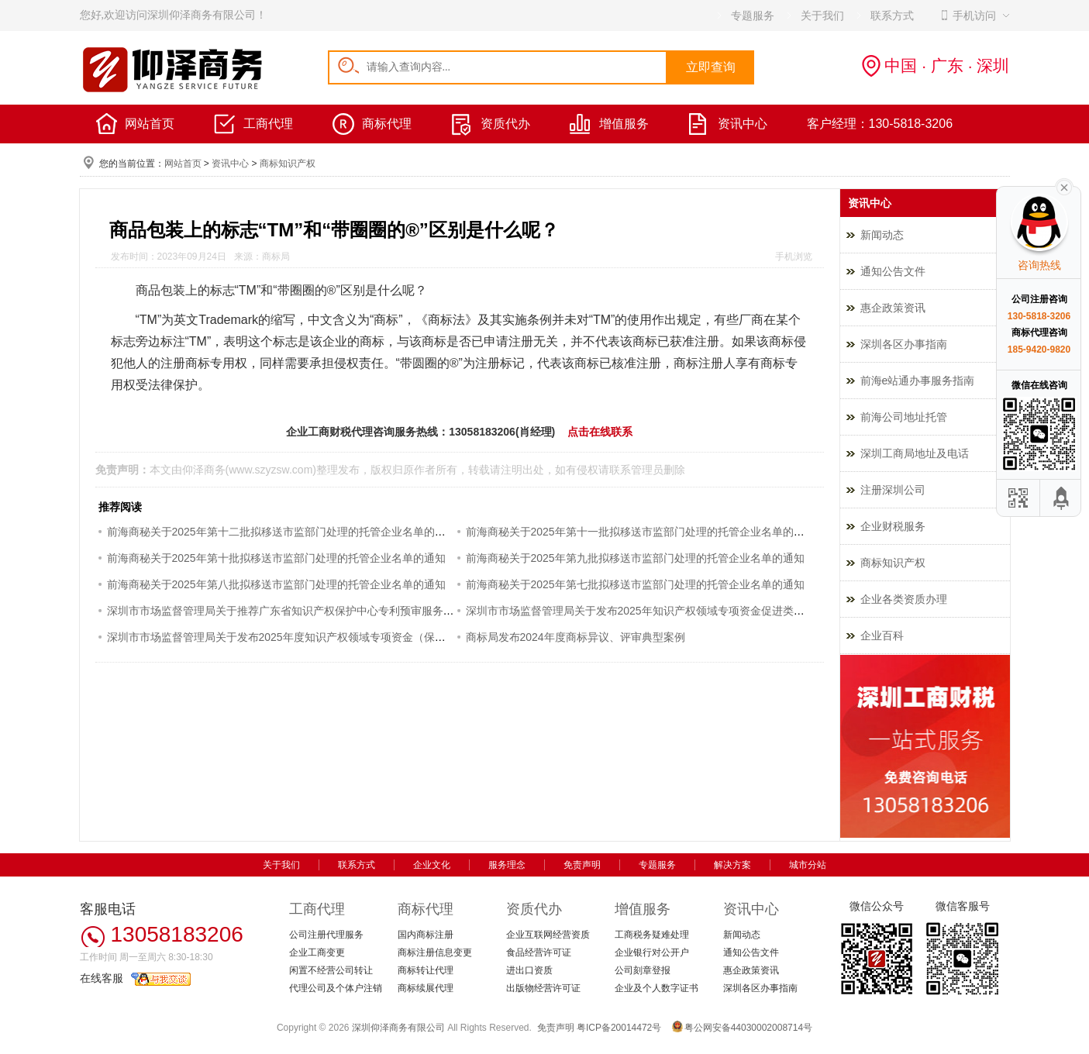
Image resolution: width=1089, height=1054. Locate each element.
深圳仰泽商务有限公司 (398, 1027)
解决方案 (732, 864)
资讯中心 (742, 123)
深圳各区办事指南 (903, 344)
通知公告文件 (892, 271)
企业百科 (882, 635)
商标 (386, 319)
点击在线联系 (599, 431)
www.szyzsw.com (270, 469)
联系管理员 (636, 469)
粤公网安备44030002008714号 (748, 1027)
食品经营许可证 (538, 952)
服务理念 (507, 864)
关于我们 (281, 864)
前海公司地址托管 (903, 417)
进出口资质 (529, 970)
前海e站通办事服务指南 (917, 380)
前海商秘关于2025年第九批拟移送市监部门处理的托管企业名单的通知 (635, 558)
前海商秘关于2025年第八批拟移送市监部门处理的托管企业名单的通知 (276, 584)
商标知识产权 (287, 163)
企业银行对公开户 (652, 952)
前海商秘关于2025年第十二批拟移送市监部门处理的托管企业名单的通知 (282, 531)
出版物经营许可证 (543, 988)
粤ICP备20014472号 (619, 1027)
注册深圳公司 (892, 490)
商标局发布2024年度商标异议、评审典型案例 (575, 637)
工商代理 (268, 123)
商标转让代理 (425, 970)
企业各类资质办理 (903, 599)
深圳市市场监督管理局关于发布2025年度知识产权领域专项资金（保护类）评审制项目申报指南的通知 (352, 637)
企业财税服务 (892, 526)
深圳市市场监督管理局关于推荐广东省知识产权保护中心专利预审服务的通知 (291, 610)
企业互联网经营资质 (548, 934)
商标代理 (387, 123)
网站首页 (149, 123)
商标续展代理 (425, 988)
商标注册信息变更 (435, 952)
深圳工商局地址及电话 (914, 453)
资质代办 (505, 123)
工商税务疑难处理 (652, 934)
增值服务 (624, 123)
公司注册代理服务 (326, 934)
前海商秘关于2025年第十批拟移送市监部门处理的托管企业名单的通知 (276, 558)
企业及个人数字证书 (656, 988)
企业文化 (431, 864)
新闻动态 (882, 235)
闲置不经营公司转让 (331, 970)
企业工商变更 (317, 952)
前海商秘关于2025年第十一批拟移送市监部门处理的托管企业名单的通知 (640, 531)
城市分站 (807, 864)
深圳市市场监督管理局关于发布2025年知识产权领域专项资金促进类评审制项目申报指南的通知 (695, 610)
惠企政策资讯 (892, 307)
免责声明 (582, 864)
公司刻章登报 (642, 970)
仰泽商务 (204, 469)
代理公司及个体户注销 (335, 988)
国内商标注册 (425, 934)
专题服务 (657, 864)
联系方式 (356, 864)
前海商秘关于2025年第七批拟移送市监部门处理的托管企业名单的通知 (635, 584)
